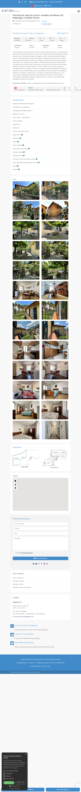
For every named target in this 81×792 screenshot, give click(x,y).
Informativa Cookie (43, 659)
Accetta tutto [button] (9, 782)
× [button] (26, 754)
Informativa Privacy (31, 659)
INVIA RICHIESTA (40, 558)
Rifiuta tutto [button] (20, 782)
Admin (23, 659)
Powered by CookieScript (14, 788)
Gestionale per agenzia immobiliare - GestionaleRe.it (25, 672)
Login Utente (39, 6)
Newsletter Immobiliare (24, 643)
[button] (14, 786)
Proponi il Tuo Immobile (24, 634)
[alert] (15, 771)
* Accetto (24, 553)
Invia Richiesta (63, 790)
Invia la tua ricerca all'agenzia (26, 625)
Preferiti (48, 6)
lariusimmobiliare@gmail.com (39, 2)
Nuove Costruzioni (18, 578)
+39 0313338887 (56, 2)
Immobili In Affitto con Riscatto (22, 587)
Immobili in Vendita (18, 581)
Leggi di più (15, 767)
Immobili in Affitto (18, 584)
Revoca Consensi (55, 659)
